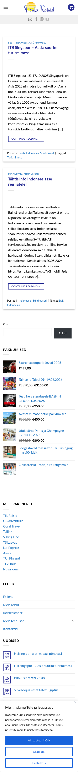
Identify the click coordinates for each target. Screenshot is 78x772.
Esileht (8, 596)
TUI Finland (11, 558)
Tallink (7, 531)
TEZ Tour (9, 564)
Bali (61, 300)
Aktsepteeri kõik (39, 740)
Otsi (6, 324)
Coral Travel (11, 526)
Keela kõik (39, 763)
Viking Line (11, 537)
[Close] (75, 702)
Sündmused (39, 42)
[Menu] (5, 7)
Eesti (11, 42)
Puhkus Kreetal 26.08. (29, 678)
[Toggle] (73, 620)
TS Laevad (10, 542)
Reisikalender (12, 613)
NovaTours (11, 569)
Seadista (39, 751)
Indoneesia (23, 42)
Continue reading (26, 139)
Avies (7, 553)
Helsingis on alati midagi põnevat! (38, 653)
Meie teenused (13, 621)
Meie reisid (11, 605)
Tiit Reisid (10, 515)
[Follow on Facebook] (36, 19)
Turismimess (14, 157)
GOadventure (13, 521)
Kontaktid (10, 629)
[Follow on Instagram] (41, 19)
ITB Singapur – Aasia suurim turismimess (43, 666)
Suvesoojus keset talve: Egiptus (36, 690)
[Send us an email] (47, 19)
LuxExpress (11, 547)
